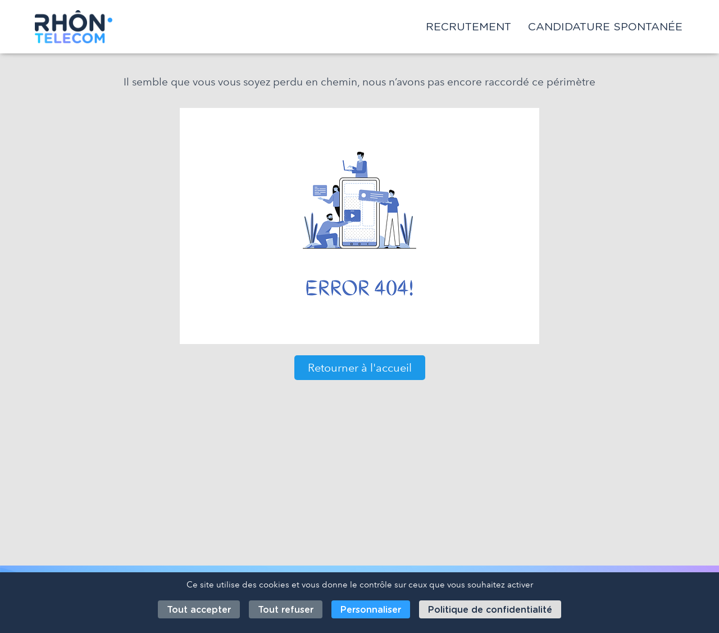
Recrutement (468, 26)
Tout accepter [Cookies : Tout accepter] (199, 609)
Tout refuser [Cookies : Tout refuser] (285, 609)
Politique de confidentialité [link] (490, 609)
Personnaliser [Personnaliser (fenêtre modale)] (370, 609)
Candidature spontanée (605, 26)
